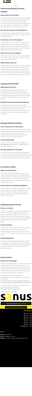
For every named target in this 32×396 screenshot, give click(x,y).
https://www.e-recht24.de (10, 291)
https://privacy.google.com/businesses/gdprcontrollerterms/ (15, 280)
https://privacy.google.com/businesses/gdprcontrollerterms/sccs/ (16, 282)
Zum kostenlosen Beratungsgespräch (16, 307)
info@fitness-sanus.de (9, 336)
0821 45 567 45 (8, 334)
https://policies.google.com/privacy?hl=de (10, 289)
